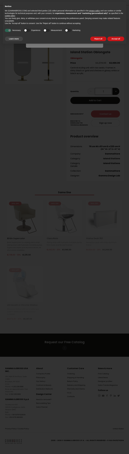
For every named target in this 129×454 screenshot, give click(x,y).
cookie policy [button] (10, 16)
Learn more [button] (14, 39)
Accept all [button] (116, 39)
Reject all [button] (98, 39)
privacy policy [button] (94, 11)
